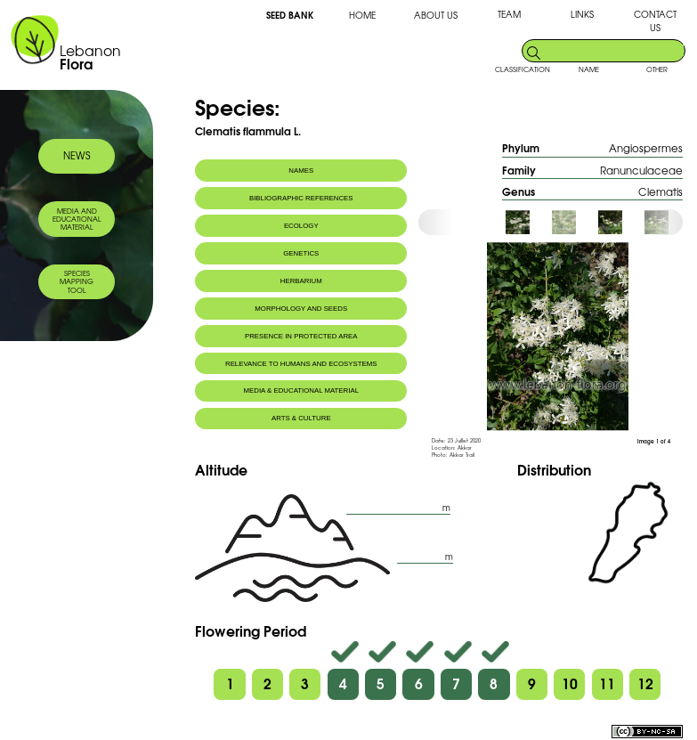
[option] (528, 222)
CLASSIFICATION (522, 69)
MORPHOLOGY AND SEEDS (301, 309)
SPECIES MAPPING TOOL (76, 281)
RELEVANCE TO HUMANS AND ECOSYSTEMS (301, 364)
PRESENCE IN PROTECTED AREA (301, 336)
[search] (614, 50)
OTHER (657, 69)
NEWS (76, 155)
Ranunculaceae (641, 169)
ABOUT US (436, 14)
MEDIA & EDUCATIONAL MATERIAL (301, 390)
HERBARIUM (301, 281)
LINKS (582, 13)
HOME (362, 14)
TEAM (509, 13)
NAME (589, 69)
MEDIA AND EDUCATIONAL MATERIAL (77, 219)
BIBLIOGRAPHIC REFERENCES (301, 198)
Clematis (660, 191)
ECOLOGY (301, 226)
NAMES (300, 171)
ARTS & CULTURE (301, 418)
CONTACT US (655, 20)
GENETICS (301, 253)
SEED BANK (289, 14)
